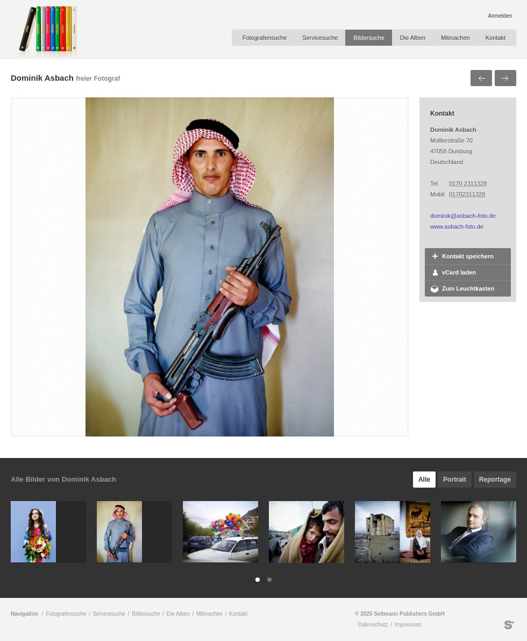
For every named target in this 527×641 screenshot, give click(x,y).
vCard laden (459, 272)
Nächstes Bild (505, 78)
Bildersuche (368, 37)
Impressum (408, 625)
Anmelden (500, 16)
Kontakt (495, 37)
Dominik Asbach (42, 77)
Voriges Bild (481, 78)
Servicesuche (320, 37)
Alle (424, 479)
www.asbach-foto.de (456, 226)
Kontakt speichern (468, 256)
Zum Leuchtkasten (468, 288)
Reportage (495, 479)
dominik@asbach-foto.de (463, 216)
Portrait (454, 479)
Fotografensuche (265, 37)
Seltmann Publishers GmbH (509, 625)
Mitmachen (455, 37)
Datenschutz (373, 625)
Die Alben (412, 37)
